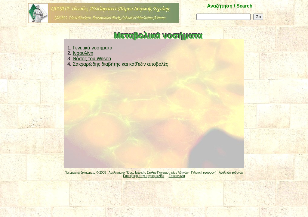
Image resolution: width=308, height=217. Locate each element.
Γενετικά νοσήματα (92, 47)
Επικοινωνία (177, 176)
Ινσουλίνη (83, 53)
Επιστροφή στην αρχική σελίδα (143, 176)
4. (69, 64)
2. (69, 53)
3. (69, 58)
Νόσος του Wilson (92, 58)
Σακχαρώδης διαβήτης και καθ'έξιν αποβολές (120, 64)
